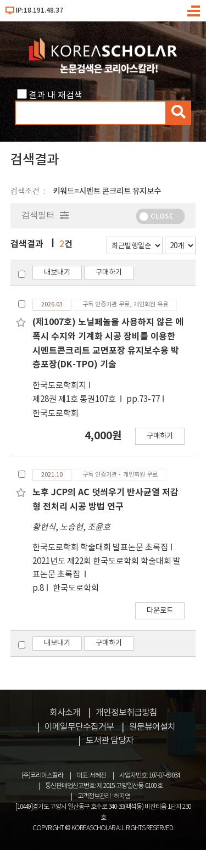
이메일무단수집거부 (79, 727)
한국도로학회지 (59, 385)
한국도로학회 (55, 413)
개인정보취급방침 (126, 713)
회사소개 (64, 713)
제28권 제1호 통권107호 (75, 399)
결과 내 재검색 (55, 95)
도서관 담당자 (109, 741)
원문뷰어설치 (152, 727)
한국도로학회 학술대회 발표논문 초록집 (100, 547)
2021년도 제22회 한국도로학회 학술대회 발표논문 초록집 (106, 568)
